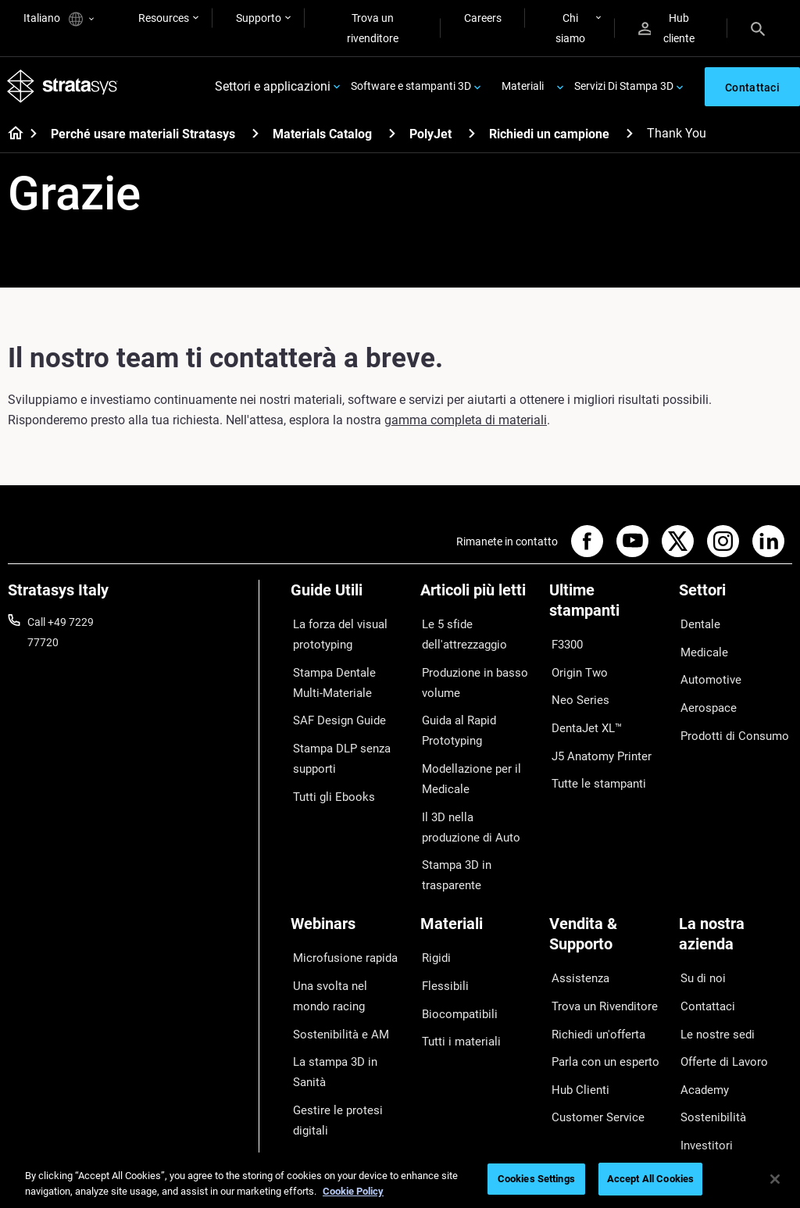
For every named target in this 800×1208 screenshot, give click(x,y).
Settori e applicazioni (272, 87)
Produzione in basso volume (469, 678)
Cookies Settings (536, 1179)
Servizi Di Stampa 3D (623, 87)
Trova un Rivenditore (598, 973)
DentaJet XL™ (582, 714)
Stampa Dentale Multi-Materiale (344, 678)
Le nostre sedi (712, 995)
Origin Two (575, 668)
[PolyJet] (472, 136)
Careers (483, 18)
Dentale (697, 625)
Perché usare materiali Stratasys (143, 137)
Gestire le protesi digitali (331, 1051)
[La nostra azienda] (736, 914)
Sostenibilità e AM (334, 995)
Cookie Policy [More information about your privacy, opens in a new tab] (353, 1191)
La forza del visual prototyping (334, 635)
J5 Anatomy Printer (596, 737)
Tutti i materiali (455, 998)
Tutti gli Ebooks (327, 777)
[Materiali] (477, 904)
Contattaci (704, 973)
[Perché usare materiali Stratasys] (255, 136)
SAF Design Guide (333, 712)
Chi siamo (570, 28)
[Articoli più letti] (477, 599)
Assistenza (575, 950)
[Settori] (736, 599)
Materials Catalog (322, 137)
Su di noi (699, 950)
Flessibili (440, 952)
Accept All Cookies (650, 1179)
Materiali (523, 87)
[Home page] (10, 137)
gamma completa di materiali (465, 423)
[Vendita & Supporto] (606, 914)
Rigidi (433, 930)
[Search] (758, 28)
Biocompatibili (454, 975)
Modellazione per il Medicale (464, 765)
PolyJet (430, 137)
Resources (163, 18)
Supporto (258, 18)
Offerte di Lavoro (720, 1019)
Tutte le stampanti (593, 760)
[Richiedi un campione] (629, 136)
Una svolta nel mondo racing (343, 962)
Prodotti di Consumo (729, 716)
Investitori (703, 1087)
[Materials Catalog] (392, 136)
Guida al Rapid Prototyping (455, 722)
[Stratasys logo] (63, 88)
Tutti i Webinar (325, 1084)
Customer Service (591, 1064)
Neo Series (574, 691)
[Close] (775, 1179)
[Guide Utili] (348, 599)
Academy (701, 1041)
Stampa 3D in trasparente (452, 851)
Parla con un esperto (599, 1019)
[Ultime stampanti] (606, 609)
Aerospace (704, 694)
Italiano (58, 19)
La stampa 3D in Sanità (347, 1019)
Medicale (700, 648)
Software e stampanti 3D (411, 87)
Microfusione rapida (339, 930)
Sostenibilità (708, 1064)
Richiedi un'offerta (592, 995)
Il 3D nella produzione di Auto (471, 808)
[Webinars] (348, 904)
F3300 (564, 645)
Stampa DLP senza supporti (337, 744)
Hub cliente (666, 28)
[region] (400, 1180)
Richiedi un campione (549, 137)
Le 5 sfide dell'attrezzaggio (460, 635)
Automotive (707, 671)
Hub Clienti (575, 1041)
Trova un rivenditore (372, 28)
